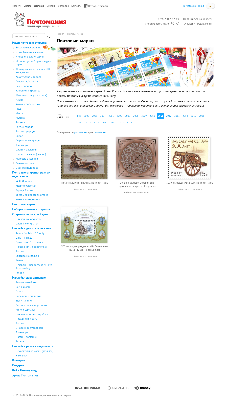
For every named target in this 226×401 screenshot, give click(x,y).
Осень (19, 291)
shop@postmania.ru (157, 23)
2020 (104, 122)
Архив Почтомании (25, 375)
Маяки (19, 113)
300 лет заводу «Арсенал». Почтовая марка (189, 182)
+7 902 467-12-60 (168, 19)
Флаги (19, 260)
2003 (94, 115)
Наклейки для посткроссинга (32, 228)
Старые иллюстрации (28, 140)
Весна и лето (23, 287)
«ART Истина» (24, 181)
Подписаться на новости (197, 19)
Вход (201, 5)
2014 (185, 115)
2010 (152, 115)
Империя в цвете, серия (30, 56)
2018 (88, 122)
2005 (111, 115)
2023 (121, 122)
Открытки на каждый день (30, 214)
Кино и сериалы (25, 309)
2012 (168, 115)
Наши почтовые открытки (30, 43)
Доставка (39, 5)
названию (100, 132)
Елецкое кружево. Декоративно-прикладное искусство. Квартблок (137, 184)
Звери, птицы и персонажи (32, 305)
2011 (160, 115)
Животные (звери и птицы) (31, 95)
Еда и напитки (24, 86)
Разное (20, 272)
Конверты (19, 360)
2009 (144, 115)
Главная (60, 33)
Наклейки (21, 355)
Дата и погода (24, 237)
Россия (20, 251)
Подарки (18, 365)
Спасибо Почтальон (27, 255)
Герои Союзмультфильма (30, 52)
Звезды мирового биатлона (32, 194)
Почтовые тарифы (96, 6)
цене (91, 132)
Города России (24, 190)
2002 (86, 115)
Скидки (51, 5)
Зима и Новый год (26, 282)
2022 (113, 122)
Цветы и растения (26, 149)
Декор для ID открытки (29, 242)
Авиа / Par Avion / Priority (30, 233)
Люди (19, 108)
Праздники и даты (26, 318)
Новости (16, 5)
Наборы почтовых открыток (31, 209)
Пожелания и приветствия (31, 246)
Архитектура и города (28, 77)
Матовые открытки (27, 158)
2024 (129, 122)
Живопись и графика (28, 90)
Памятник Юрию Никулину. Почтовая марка (84, 182)
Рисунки (20, 122)
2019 (96, 122)
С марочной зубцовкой (29, 327)
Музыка (20, 117)
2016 (201, 115)
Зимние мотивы (25, 163)
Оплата (27, 5)
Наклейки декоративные (29, 277)
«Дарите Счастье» (26, 185)
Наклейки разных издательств (32, 346)
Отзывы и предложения (198, 23)
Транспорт (22, 145)
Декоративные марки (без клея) (34, 351)
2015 (193, 115)
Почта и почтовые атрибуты (32, 314)
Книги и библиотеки (28, 104)
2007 (127, 115)
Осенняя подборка (27, 167)
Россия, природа (25, 131)
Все (79, 115)
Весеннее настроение (28, 47)
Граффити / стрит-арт (28, 81)
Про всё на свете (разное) (31, 154)
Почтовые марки (23, 204)
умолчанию (80, 132)
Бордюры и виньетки (28, 296)
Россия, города (24, 126)
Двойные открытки (27, 223)
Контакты (76, 5)
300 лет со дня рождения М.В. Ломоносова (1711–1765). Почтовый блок (84, 248)
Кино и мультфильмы (28, 199)
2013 (177, 115)
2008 (136, 115)
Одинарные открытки (28, 219)
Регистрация (189, 5)
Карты (19, 99)
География (63, 5)
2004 (103, 115)
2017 (80, 122)
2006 (119, 115)
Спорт (19, 136)
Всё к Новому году (24, 370)
